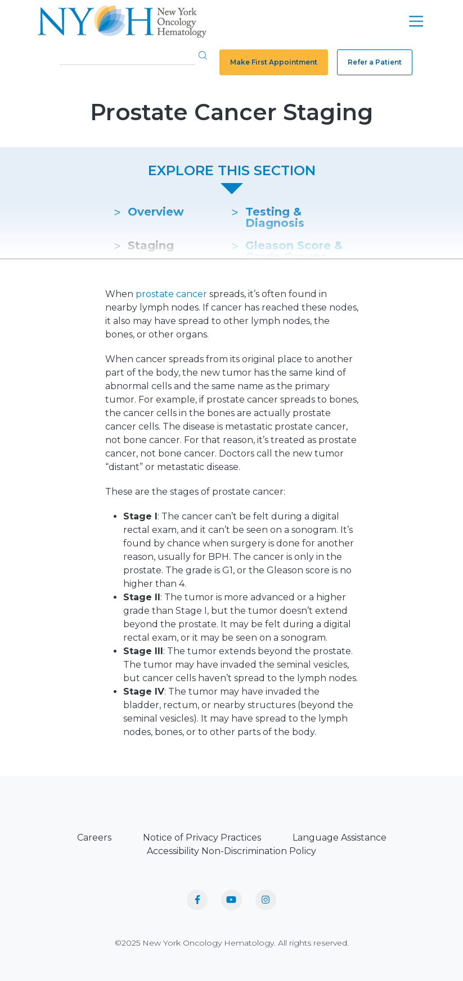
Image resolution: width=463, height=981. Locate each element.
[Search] (127, 56)
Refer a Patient (375, 62)
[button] (202, 55)
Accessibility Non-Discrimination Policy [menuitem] (231, 851)
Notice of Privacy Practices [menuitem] (202, 837)
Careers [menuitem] (94, 837)
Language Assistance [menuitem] (339, 837)
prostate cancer (171, 294)
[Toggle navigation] (416, 21)
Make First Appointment (273, 62)
